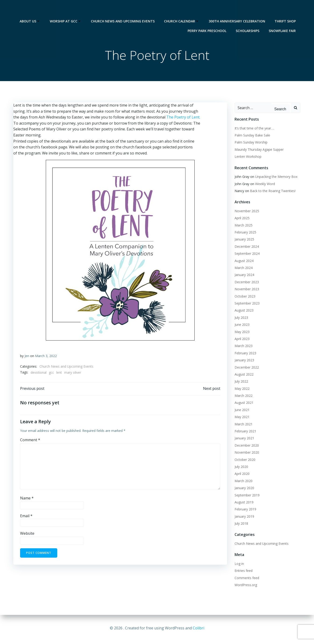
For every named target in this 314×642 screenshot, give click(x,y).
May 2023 (241, 332)
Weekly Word (265, 184)
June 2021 (241, 410)
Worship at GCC (66, 9)
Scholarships (248, 19)
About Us (30, 9)
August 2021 (243, 403)
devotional (38, 373)
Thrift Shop (285, 9)
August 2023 (243, 310)
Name (27, 499)
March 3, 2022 (46, 356)
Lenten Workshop (247, 156)
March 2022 (243, 396)
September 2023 (246, 303)
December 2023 (246, 282)
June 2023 (241, 325)
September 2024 (246, 253)
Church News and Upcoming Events (123, 9)
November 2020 (246, 452)
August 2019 (243, 502)
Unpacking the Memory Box (276, 177)
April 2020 (241, 474)
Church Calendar (182, 9)
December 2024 (246, 246)
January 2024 (244, 275)
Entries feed (243, 571)
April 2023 (241, 339)
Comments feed (246, 578)
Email (26, 517)
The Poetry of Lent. (183, 117)
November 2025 (246, 211)
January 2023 (244, 360)
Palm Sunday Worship (250, 142)
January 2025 (244, 239)
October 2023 (244, 296)
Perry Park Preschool (207, 19)
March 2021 (243, 424)
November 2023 (246, 289)
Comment (30, 441)
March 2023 (243, 346)
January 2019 (244, 516)
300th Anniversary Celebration (237, 9)
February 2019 (245, 509)
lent (59, 373)
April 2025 (241, 218)
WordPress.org (245, 585)
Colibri (198, 628)
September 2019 (246, 495)
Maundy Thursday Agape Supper (258, 149)
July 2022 (241, 381)
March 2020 (243, 481)
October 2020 (244, 460)
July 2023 (241, 318)
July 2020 (241, 467)
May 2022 (241, 389)
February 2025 (245, 232)
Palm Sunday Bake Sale (252, 135)
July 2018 (241, 523)
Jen (27, 356)
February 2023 (245, 353)
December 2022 (246, 367)
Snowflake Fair (282, 19)
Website (27, 534)
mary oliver (72, 373)
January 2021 (244, 438)
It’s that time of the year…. (254, 128)
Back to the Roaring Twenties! (272, 191)
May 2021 (241, 417)
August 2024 (243, 261)
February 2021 (245, 431)
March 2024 (243, 268)
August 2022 (243, 374)
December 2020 (246, 445)
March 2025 (243, 225)
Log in (239, 564)
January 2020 (244, 488)
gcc (51, 373)
